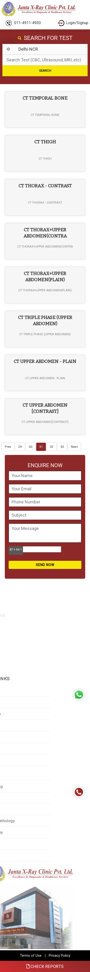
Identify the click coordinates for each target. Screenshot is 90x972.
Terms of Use (31, 955)
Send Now (45, 565)
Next (74, 446)
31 (41, 446)
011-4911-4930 (23, 23)
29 (20, 446)
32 (51, 446)
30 (30, 446)
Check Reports (45, 966)
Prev (8, 446)
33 (62, 446)
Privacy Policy (59, 955)
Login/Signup (73, 23)
